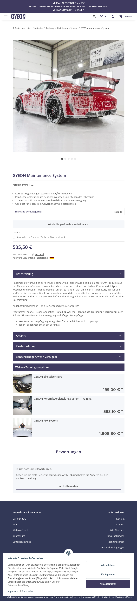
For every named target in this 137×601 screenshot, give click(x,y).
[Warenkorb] (125, 16)
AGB (15, 524)
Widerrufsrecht (21, 530)
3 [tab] (69, 159)
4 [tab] (72, 159)
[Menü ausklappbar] (5, 15)
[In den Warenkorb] (15, 38)
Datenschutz (28, 591)
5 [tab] (75, 159)
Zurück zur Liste (22, 28)
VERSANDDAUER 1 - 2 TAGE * (68, 9)
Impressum (13, 591)
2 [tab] (65, 159)
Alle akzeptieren (107, 584)
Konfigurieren (108, 574)
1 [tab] (62, 159)
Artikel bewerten (68, 486)
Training (117, 211)
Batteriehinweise (22, 541)
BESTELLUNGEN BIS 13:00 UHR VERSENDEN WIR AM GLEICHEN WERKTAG (68, 6)
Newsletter (118, 553)
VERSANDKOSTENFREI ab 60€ (69, 3)
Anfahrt (120, 524)
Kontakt (120, 518)
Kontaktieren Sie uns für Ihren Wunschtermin (41, 237)
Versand (39, 254)
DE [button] (101, 16)
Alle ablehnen (108, 565)
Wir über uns (117, 530)
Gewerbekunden (115, 535)
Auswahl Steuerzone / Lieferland (33, 257)
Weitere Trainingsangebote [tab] (32, 367)
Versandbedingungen (112, 547)
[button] (95, 16)
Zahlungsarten (116, 541)
